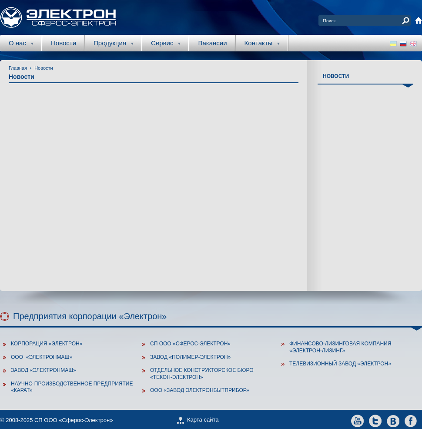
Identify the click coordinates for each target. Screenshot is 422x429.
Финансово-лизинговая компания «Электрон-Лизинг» (340, 347)
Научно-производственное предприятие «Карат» (72, 387)
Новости (63, 43)
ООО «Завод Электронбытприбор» (199, 390)
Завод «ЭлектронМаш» (43, 370)
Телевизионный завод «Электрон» (340, 364)
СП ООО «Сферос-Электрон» (190, 344)
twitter (375, 420)
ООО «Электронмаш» (41, 357)
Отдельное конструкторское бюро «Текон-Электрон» (202, 373)
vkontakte (393, 420)
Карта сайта (202, 419)
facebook (411, 420)
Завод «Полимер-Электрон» (190, 357)
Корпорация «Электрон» (46, 344)
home (418, 20)
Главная (18, 68)
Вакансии (212, 43)
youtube (357, 420)
